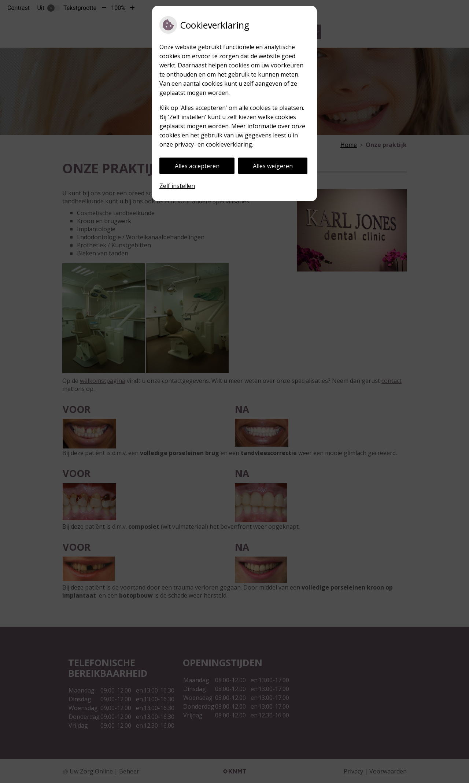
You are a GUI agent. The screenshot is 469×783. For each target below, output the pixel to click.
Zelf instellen (177, 186)
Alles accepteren (197, 166)
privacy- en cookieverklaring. (213, 144)
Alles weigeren (273, 166)
